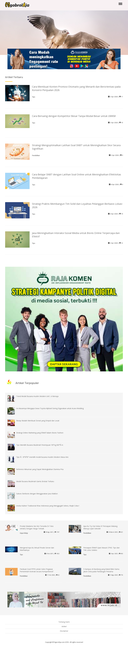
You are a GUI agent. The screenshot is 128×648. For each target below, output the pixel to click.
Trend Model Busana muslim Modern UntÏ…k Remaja (37, 396)
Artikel (64, 626)
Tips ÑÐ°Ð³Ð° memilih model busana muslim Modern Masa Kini (42, 457)
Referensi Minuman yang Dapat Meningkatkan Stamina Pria (39, 469)
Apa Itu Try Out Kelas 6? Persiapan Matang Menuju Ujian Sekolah (100, 527)
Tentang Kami (64, 622)
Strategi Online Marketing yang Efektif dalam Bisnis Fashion (39, 433)
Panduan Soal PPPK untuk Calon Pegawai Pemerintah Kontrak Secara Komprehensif (36, 570)
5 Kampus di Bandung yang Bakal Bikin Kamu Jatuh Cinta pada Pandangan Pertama (101, 570)
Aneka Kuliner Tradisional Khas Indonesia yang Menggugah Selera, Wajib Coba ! (47, 506)
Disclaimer (64, 631)
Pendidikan (36, 155)
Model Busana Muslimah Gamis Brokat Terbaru (35, 481)
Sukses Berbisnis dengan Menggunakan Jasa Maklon (37, 493)
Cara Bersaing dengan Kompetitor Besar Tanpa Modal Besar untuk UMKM (74, 116)
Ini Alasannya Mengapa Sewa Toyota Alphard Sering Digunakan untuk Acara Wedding (50, 408)
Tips (33, 97)
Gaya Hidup (24, 533)
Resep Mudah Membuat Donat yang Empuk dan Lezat (37, 420)
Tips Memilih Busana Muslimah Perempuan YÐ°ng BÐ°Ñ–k (39, 445)
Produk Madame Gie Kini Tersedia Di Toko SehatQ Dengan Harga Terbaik (37, 527)
